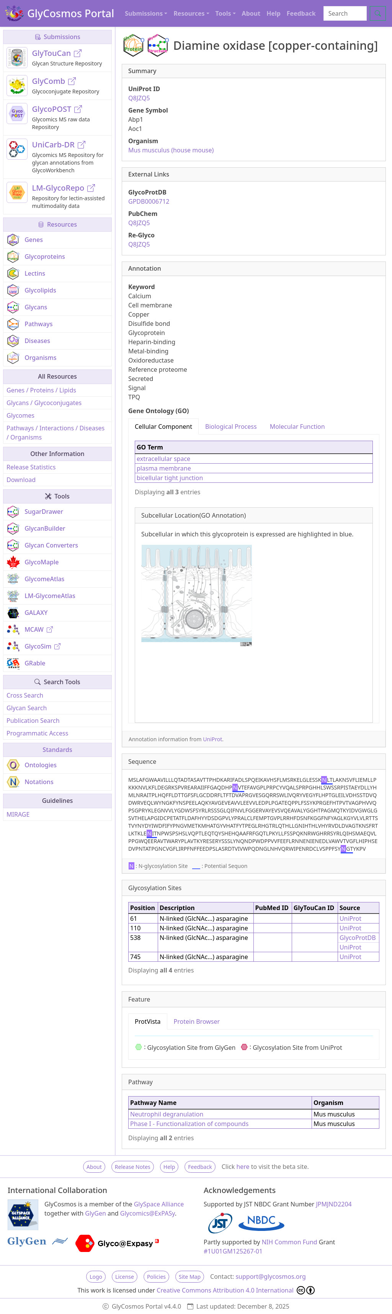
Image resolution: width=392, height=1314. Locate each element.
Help (273, 13)
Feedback (301, 13)
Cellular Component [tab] (163, 426)
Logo (96, 1276)
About (251, 13)
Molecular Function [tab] (297, 426)
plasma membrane (164, 468)
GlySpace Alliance (159, 1204)
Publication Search (33, 720)
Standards (57, 749)
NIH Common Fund (289, 1242)
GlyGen (95, 1213)
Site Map (190, 1276)
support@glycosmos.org (270, 1276)
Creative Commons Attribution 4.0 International (236, 1290)
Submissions (57, 37)
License (124, 1276)
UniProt (212, 739)
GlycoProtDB (358, 937)
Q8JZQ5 (139, 98)
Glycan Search (27, 708)
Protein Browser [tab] (197, 1021)
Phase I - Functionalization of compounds (189, 1124)
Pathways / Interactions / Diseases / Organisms (56, 432)
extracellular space (163, 458)
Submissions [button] (144, 13)
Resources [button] (188, 13)
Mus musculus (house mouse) (171, 150)
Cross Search (25, 695)
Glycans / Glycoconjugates (44, 403)
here (242, 1166)
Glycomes (20, 415)
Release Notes (132, 1166)
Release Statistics (31, 467)
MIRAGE (18, 814)
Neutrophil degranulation (166, 1114)
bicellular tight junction (170, 478)
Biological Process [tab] (231, 426)
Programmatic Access (37, 733)
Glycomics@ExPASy (147, 1213)
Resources (57, 224)
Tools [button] (223, 13)
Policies (156, 1276)
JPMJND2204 (333, 1204)
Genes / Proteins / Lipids (41, 390)
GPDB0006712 (148, 201)
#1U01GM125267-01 (233, 1251)
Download (21, 480)
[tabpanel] (254, 579)
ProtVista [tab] (148, 1021)
